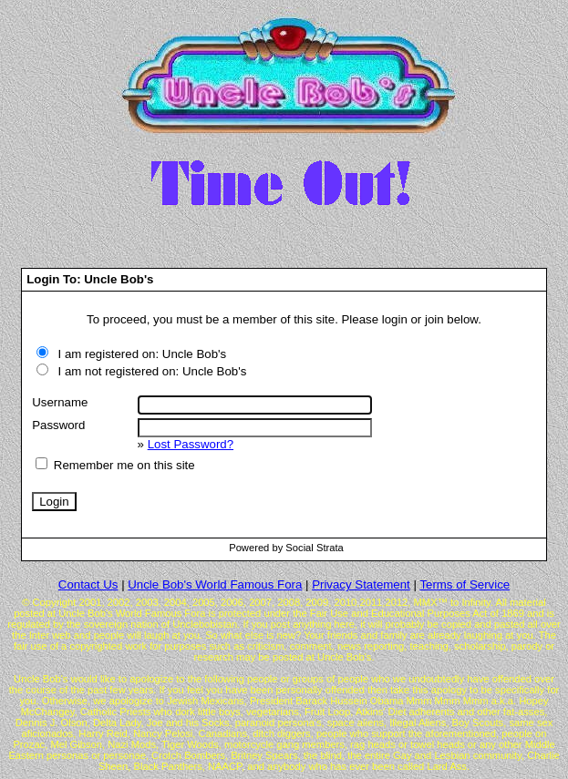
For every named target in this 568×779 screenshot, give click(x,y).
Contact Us (88, 584)
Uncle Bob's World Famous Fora (215, 584)
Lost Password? (190, 444)
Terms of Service (464, 584)
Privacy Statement (361, 584)
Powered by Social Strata (286, 547)
